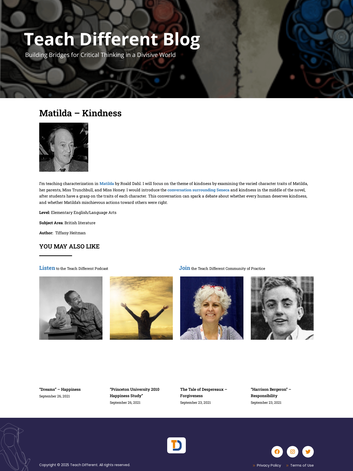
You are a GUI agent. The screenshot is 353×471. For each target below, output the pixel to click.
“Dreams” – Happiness (60, 389)
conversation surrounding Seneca (198, 189)
